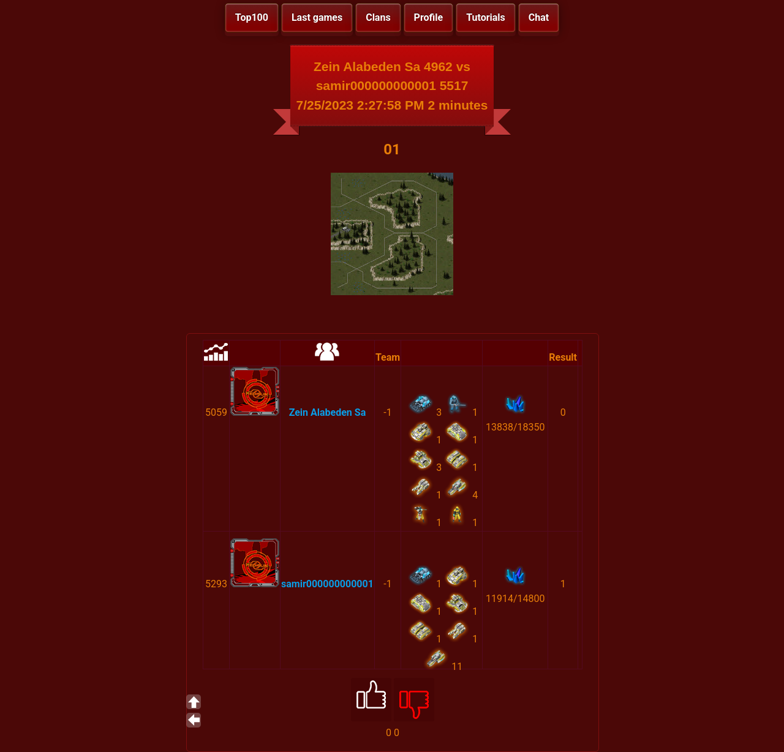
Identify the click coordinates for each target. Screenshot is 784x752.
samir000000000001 (327, 584)
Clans (378, 17)
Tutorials (485, 17)
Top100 (251, 17)
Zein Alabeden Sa (327, 412)
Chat (539, 17)
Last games (317, 17)
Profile (428, 17)
